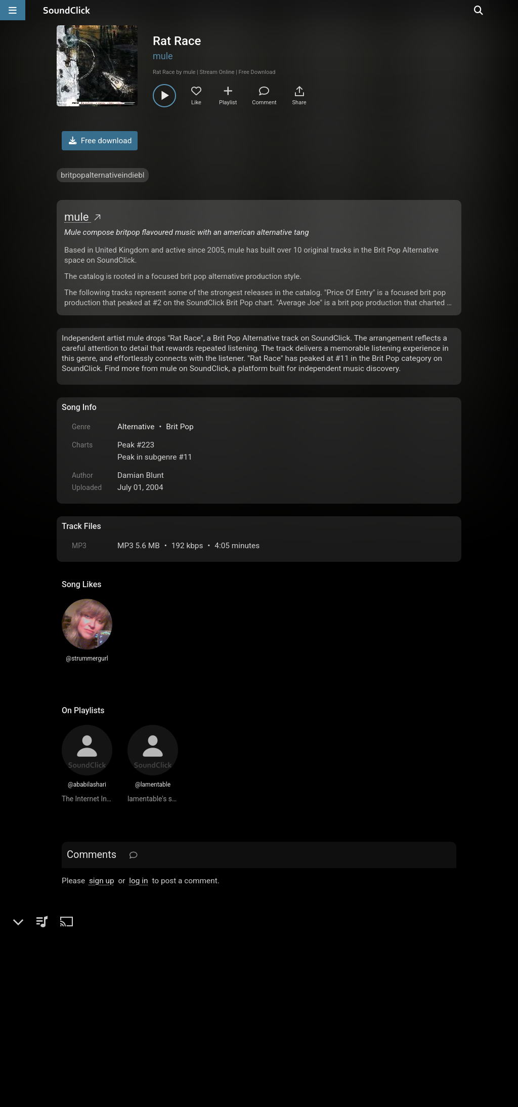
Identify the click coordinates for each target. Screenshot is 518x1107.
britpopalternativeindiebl (103, 175)
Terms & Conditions (155, 992)
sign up (101, 880)
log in (138, 880)
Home (77, 992)
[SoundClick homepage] (67, 10)
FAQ (104, 992)
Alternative (135, 426)
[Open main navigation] (12, 10)
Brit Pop (179, 426)
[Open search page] (508, 10)
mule (163, 56)
